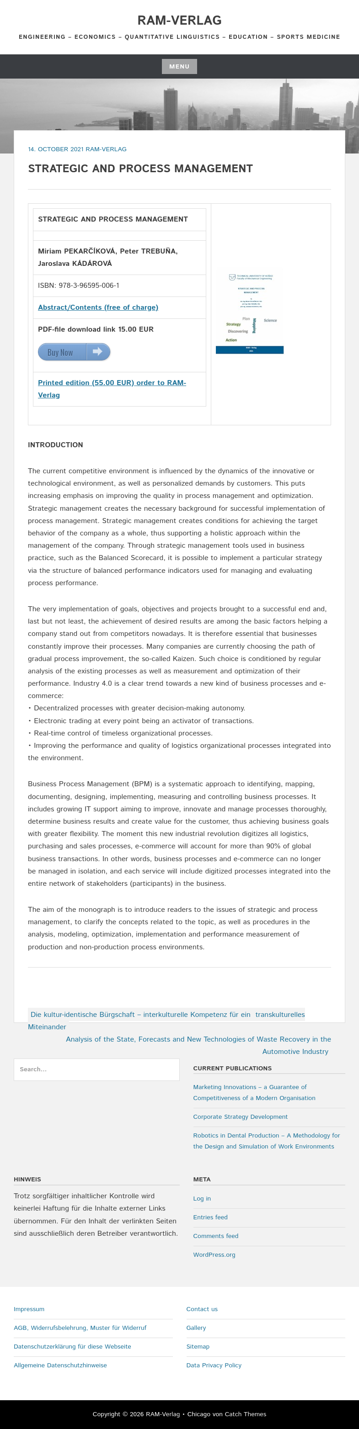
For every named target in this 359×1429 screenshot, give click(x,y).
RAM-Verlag (179, 21)
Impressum (29, 1309)
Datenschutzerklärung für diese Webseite (72, 1346)
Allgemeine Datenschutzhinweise (60, 1365)
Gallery (196, 1328)
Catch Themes (246, 1414)
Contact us (202, 1309)
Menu (179, 66)
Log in (202, 1198)
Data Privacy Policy (214, 1365)
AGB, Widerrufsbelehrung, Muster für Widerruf (80, 1328)
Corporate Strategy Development (240, 1117)
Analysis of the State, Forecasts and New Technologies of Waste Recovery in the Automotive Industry (198, 1045)
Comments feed (216, 1236)
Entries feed (210, 1217)
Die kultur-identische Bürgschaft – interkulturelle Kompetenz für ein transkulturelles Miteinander (166, 1021)
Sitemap (198, 1346)
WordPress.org (214, 1255)
